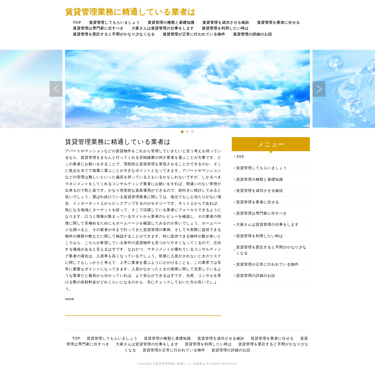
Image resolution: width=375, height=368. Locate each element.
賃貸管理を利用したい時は (225, 28)
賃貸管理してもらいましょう (114, 22)
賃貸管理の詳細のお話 (252, 34)
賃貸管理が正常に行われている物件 (194, 34)
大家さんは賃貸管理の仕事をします (163, 28)
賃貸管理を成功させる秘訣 (225, 22)
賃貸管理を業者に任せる (278, 22)
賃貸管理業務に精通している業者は (130, 11)
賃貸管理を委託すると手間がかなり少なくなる (114, 34)
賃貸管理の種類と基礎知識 (171, 22)
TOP (77, 22)
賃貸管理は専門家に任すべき (98, 28)
